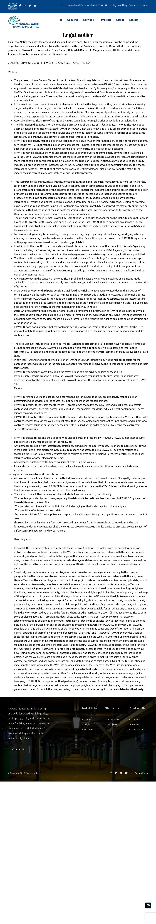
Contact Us (112, 862)
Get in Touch (137, 871)
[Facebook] (19, 5)
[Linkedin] (24, 5)
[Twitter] (29, 5)
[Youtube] (34, 5)
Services (87, 871)
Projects (111, 867)
